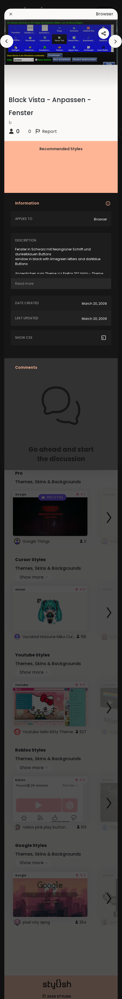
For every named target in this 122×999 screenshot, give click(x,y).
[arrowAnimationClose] (6, 41)
